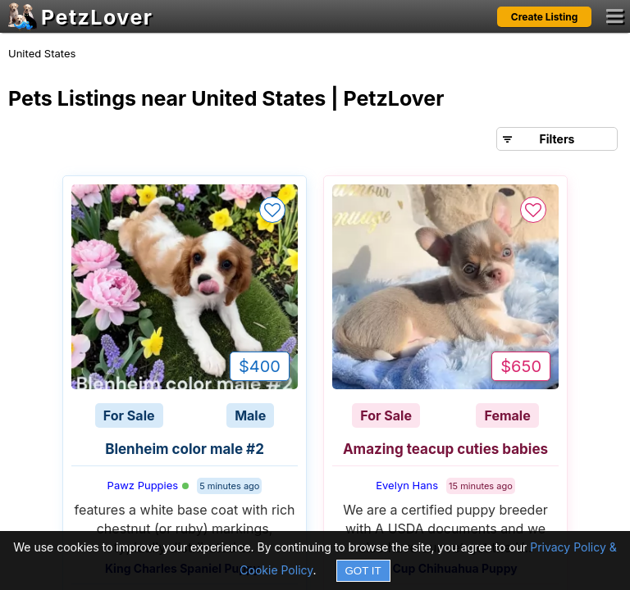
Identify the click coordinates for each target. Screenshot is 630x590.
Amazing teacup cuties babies (445, 449)
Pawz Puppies (148, 485)
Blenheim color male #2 (184, 449)
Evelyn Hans (407, 485)
